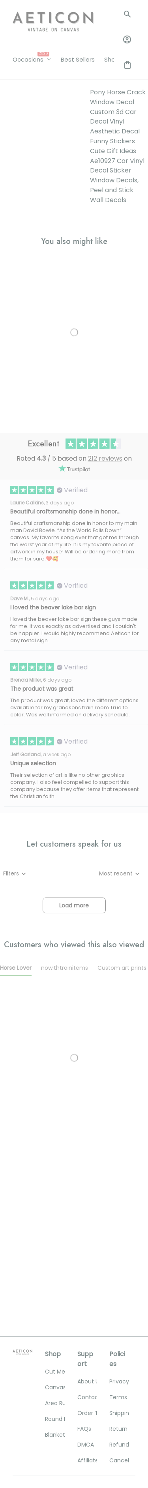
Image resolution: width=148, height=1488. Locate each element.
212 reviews (105, 307)
